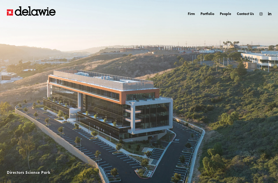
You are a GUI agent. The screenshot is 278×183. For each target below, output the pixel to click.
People (225, 13)
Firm (191, 13)
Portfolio (207, 13)
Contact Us (245, 13)
